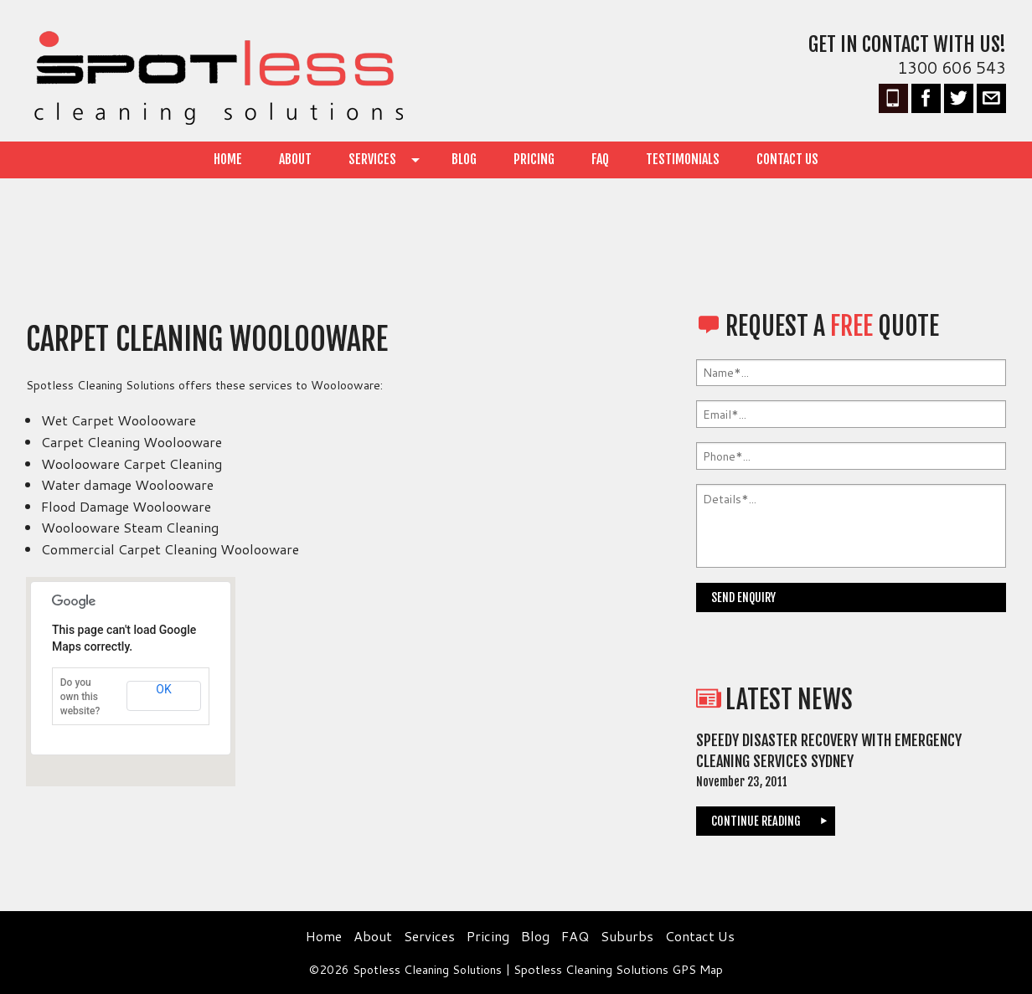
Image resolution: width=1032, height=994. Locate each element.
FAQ (600, 159)
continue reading (756, 821)
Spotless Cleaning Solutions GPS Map (618, 969)
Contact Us (787, 159)
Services (372, 159)
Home (228, 159)
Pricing (534, 159)
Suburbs (627, 935)
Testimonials (683, 159)
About (295, 159)
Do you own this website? (80, 697)
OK (163, 689)
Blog (464, 159)
